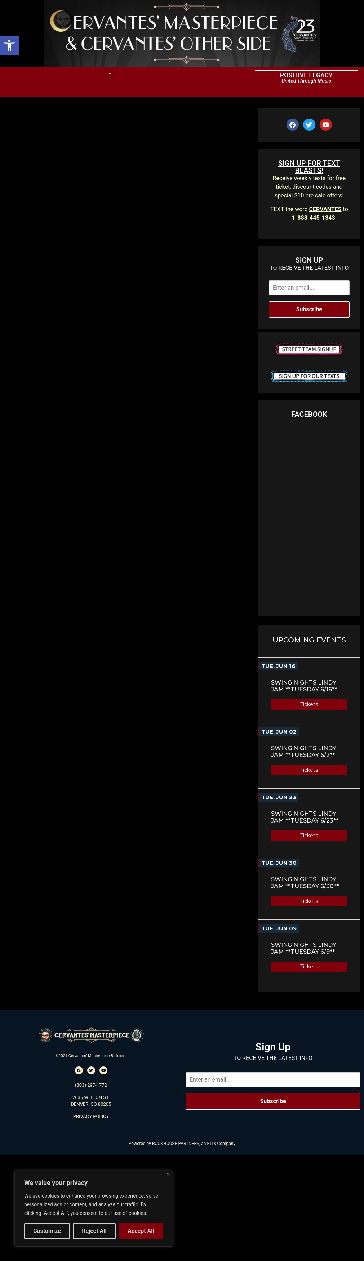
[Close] (168, 1174)
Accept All (141, 1230)
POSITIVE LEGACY (306, 75)
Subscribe (309, 309)
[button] (9, 45)
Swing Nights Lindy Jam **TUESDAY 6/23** (304, 817)
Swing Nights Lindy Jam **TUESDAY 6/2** (303, 751)
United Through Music (306, 81)
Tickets (309, 704)
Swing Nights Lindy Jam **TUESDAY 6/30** (305, 883)
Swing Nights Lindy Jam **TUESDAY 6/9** (303, 948)
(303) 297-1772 (91, 1085)
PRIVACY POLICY (91, 1116)
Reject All (94, 1230)
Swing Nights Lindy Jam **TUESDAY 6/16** (304, 686)
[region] (93, 1209)
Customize (47, 1230)
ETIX (211, 1143)
